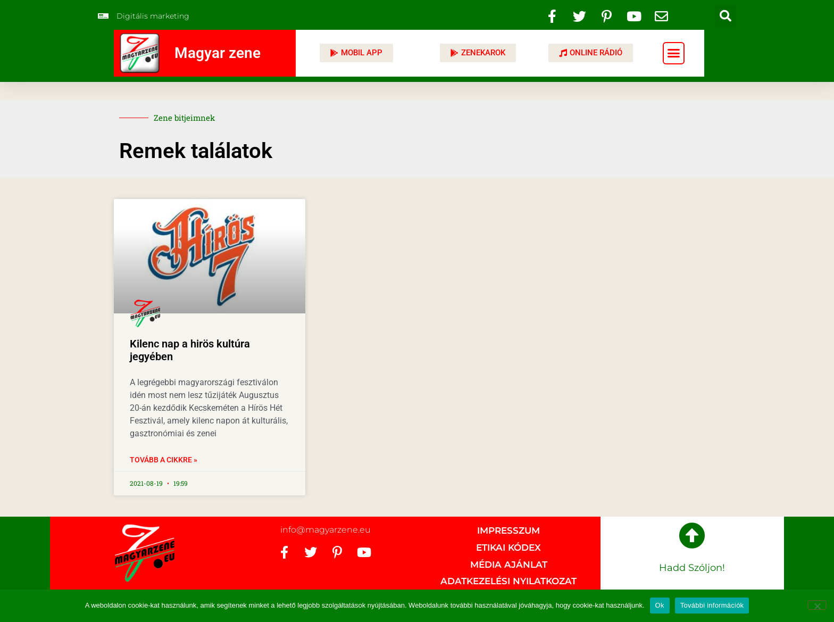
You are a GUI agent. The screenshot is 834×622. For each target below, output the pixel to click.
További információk (712, 605)
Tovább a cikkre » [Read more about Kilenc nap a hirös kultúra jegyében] (163, 459)
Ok (659, 605)
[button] (725, 16)
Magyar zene (217, 53)
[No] (817, 605)
